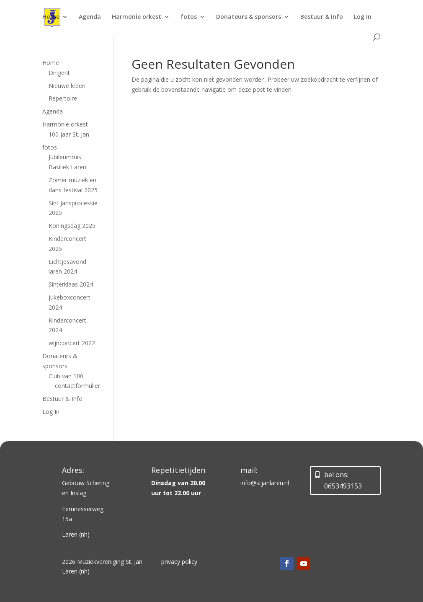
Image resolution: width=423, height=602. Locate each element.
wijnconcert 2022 (72, 343)
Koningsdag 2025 (72, 226)
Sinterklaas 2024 (71, 284)
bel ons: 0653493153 (343, 480)
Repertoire (63, 98)
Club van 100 (66, 376)
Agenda (90, 17)
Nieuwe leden (67, 86)
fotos (189, 17)
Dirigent (59, 73)
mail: (249, 470)
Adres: (73, 470)
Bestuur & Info (321, 17)
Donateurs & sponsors (248, 17)
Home (50, 17)
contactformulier (77, 386)
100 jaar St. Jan (69, 134)
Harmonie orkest (136, 17)
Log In (362, 17)
